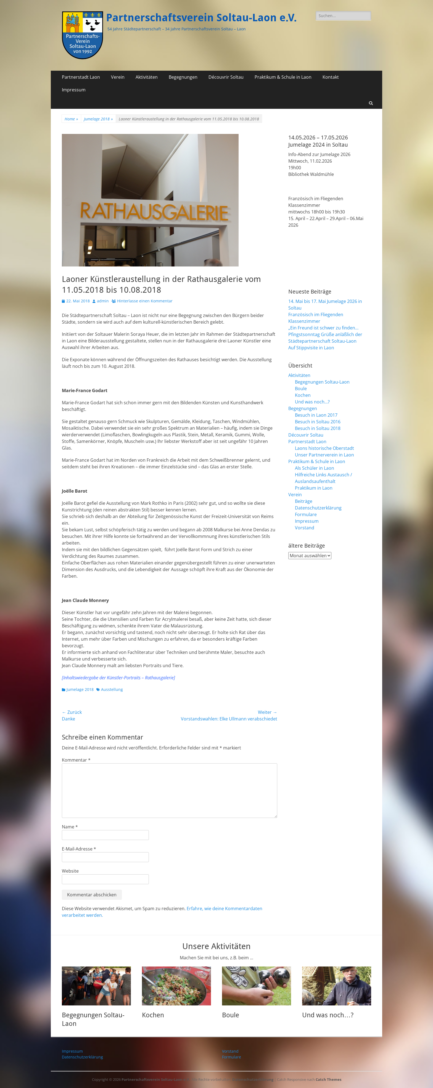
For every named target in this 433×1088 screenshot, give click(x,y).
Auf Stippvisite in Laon (311, 348)
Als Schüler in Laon (314, 468)
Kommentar (76, 760)
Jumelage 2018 (98, 119)
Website (70, 871)
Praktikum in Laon (313, 488)
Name (70, 827)
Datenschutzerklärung (318, 508)
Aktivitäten (147, 77)
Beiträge (303, 501)
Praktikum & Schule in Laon (283, 77)
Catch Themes (328, 1079)
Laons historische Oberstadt (324, 448)
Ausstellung (112, 689)
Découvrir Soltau (226, 77)
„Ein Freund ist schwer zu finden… (323, 328)
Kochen (303, 395)
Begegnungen (183, 77)
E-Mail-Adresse (79, 849)
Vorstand (304, 528)
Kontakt (331, 77)
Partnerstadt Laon (81, 77)
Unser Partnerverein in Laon (324, 455)
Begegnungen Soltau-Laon (322, 382)
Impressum (74, 90)
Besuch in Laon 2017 (316, 415)
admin (103, 300)
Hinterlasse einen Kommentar (145, 300)
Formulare (306, 514)
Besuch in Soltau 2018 (317, 428)
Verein (118, 77)
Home (71, 119)
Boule (301, 388)
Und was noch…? (312, 402)
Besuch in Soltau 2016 (317, 422)
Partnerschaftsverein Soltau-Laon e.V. (201, 18)
